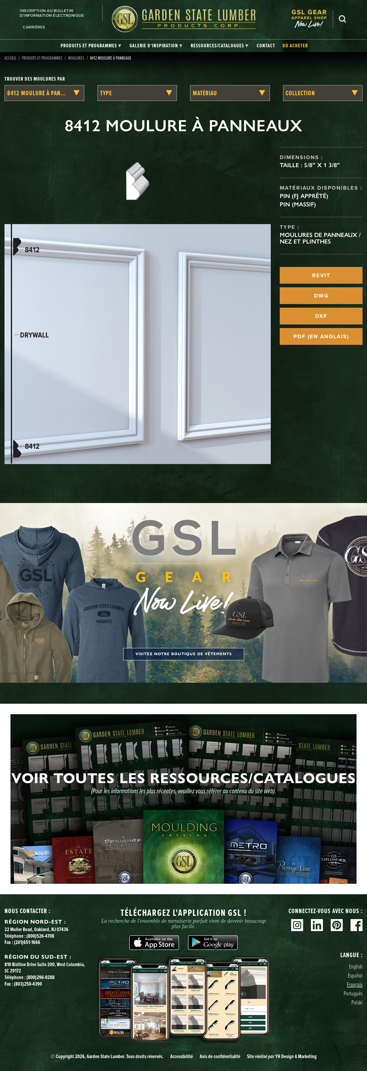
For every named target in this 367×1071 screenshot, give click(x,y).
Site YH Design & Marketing (282, 1056)
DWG (321, 296)
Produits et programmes (42, 58)
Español (355, 975)
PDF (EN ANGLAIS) (321, 336)
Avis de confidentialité (220, 1056)
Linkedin (317, 925)
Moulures (76, 58)
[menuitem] (312, 19)
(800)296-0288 (40, 977)
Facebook (357, 925)
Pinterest (337, 925)
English (356, 966)
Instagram (297, 925)
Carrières (34, 27)
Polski (357, 1002)
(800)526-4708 (40, 936)
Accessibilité (181, 1056)
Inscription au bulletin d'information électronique (52, 13)
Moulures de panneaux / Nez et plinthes (320, 238)
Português (353, 993)
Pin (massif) (298, 204)
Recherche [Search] (342, 19)
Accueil (10, 58)
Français (355, 984)
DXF (321, 316)
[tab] (90, 46)
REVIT (321, 275)
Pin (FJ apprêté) (304, 196)
